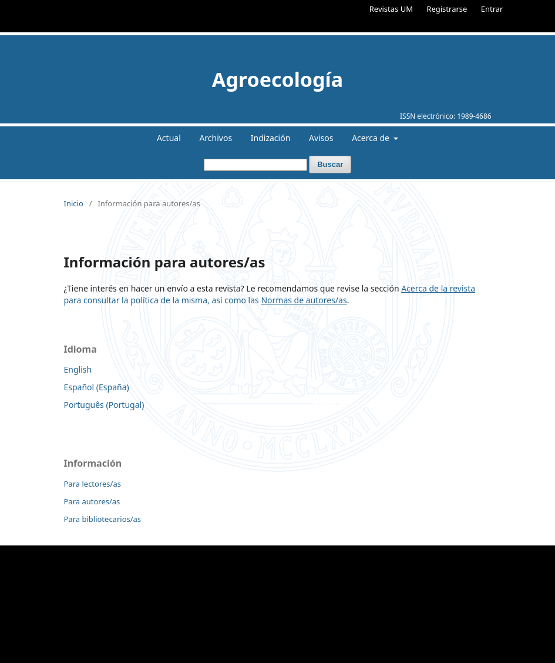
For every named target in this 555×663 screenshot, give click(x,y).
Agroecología (277, 79)
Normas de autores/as (304, 300)
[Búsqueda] (255, 165)
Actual (169, 137)
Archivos (215, 137)
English (78, 369)
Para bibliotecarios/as (103, 519)
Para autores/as (92, 501)
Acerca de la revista (438, 288)
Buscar (330, 164)
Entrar (492, 9)
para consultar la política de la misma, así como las (162, 300)
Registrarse (446, 9)
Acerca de (371, 137)
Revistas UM (391, 9)
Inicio (73, 203)
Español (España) (96, 387)
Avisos (321, 137)
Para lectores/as (92, 483)
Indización (271, 137)
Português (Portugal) (104, 404)
